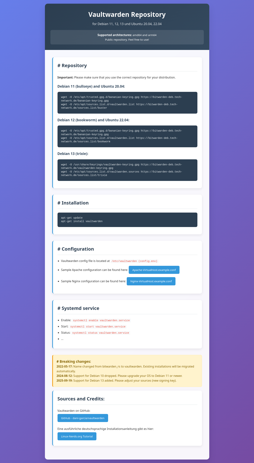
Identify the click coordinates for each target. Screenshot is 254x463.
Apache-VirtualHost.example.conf (154, 270)
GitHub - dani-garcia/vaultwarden (82, 417)
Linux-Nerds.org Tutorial (77, 436)
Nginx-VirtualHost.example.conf (151, 281)
